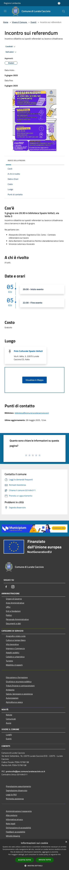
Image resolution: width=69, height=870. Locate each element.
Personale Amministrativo (17, 619)
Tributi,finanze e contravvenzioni (20, 685)
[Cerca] (63, 11)
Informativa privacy (14, 819)
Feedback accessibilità (15, 831)
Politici (9, 615)
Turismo (9, 660)
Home (5, 22)
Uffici (8, 606)
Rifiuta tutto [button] (45, 860)
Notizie (9, 714)
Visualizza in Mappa (34, 380)
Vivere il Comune (19, 22)
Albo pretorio (11, 815)
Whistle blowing (13, 835)
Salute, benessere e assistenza (19, 693)
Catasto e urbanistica (15, 656)
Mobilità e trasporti (14, 664)
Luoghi (9, 734)
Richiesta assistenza (15, 798)
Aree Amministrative (15, 602)
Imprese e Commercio (15, 648)
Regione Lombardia (12, 3)
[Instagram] (12, 586)
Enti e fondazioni (13, 611)
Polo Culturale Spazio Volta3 (28, 351)
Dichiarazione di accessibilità (18, 827)
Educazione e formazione (17, 677)
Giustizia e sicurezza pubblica (18, 681)
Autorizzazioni (12, 698)
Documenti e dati (13, 623)
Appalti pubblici (12, 652)
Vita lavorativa (12, 644)
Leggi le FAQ (11, 794)
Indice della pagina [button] (16, 160)
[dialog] (34, 854)
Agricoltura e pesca (14, 702)
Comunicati (11, 718)
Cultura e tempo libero (15, 640)
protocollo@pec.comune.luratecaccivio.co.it (25, 771)
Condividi (11, 46)
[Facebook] (6, 586)
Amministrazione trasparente (19, 811)
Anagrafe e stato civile (15, 636)
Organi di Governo (14, 598)
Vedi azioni (11, 52)
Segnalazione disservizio (16, 790)
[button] (34, 865)
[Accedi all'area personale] (59, 3)
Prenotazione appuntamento (18, 786)
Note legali (10, 823)
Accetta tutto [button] (24, 860)
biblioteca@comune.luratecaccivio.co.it (32, 412)
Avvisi (8, 723)
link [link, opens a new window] (59, 854)
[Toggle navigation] (5, 11)
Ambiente (10, 689)
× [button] (66, 842)
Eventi (33, 22)
